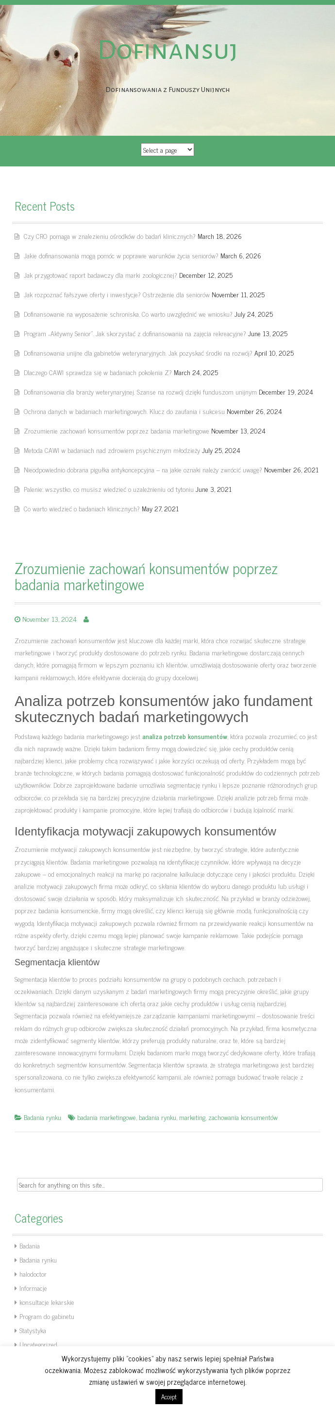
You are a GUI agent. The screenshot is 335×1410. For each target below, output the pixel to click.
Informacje (33, 1287)
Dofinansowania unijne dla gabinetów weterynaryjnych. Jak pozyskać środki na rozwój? (138, 352)
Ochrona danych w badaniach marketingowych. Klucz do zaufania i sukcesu (124, 410)
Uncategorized (38, 1344)
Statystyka (32, 1330)
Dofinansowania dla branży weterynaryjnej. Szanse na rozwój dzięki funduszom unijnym (140, 391)
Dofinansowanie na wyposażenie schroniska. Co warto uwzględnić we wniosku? (128, 313)
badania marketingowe (106, 1116)
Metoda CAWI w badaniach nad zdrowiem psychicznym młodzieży (112, 449)
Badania (29, 1245)
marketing (192, 1116)
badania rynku (157, 1116)
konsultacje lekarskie (46, 1301)
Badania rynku (42, 1116)
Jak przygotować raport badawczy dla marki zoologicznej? (100, 274)
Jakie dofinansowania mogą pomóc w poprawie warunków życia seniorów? (121, 255)
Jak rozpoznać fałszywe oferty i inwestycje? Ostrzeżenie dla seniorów (117, 294)
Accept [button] (169, 1397)
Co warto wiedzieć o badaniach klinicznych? (82, 508)
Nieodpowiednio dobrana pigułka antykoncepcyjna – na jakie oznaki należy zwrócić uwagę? (143, 469)
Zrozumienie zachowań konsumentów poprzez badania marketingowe (116, 430)
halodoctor (33, 1273)
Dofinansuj (167, 50)
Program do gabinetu (46, 1315)
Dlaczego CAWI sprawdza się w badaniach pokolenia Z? (98, 372)
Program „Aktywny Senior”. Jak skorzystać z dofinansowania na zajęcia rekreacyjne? (135, 333)
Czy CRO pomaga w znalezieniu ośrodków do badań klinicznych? (110, 235)
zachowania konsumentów (243, 1116)
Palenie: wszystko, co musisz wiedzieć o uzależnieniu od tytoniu (109, 488)
